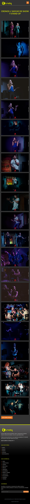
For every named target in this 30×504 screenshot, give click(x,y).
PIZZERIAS (4, 477)
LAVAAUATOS (5, 474)
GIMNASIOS (4, 469)
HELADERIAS (5, 470)
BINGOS (3, 449)
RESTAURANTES (5, 453)
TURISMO (4, 478)
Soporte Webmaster (15, 501)
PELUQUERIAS (5, 475)
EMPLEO (4, 467)
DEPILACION (4, 466)
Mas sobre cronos (6, 417)
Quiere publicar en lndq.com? (7, 440)
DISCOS (3, 450)
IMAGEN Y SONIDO (6, 472)
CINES (3, 461)
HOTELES (4, 452)
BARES (3, 447)
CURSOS (4, 464)
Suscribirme (26, 491)
